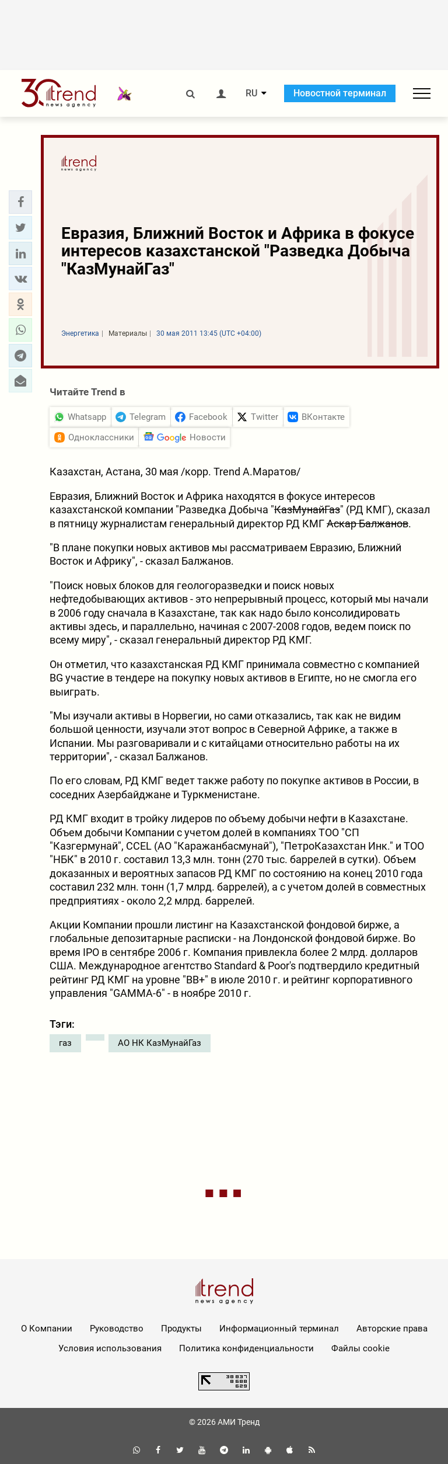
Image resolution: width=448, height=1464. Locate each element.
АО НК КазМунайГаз (159, 1043)
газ (65, 1043)
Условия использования (110, 1348)
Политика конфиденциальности (246, 1348)
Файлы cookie (360, 1348)
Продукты (181, 1328)
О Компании (46, 1328)
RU (251, 93)
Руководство (117, 1328)
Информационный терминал (279, 1328)
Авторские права (392, 1328)
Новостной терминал (339, 93)
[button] (20, 202)
